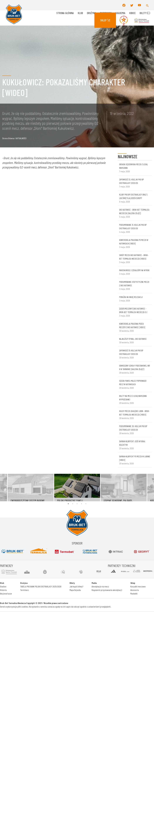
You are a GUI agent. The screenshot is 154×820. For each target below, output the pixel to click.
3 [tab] (77, 503)
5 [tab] (85, 503)
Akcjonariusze (6, 593)
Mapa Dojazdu (75, 590)
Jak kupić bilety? (76, 586)
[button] (147, 5)
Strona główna (65, 13)
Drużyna (91, 13)
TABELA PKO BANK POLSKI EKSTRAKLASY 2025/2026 (40, 586)
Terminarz (24, 590)
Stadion (3, 586)
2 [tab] (72, 503)
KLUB (80, 13)
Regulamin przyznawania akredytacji (107, 590)
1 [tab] (68, 503)
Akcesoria (134, 590)
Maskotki (134, 593)
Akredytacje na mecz (100, 586)
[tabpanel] (77, 487)
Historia (3, 590)
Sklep (105, 20)
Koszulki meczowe (138, 586)
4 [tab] (81, 503)
